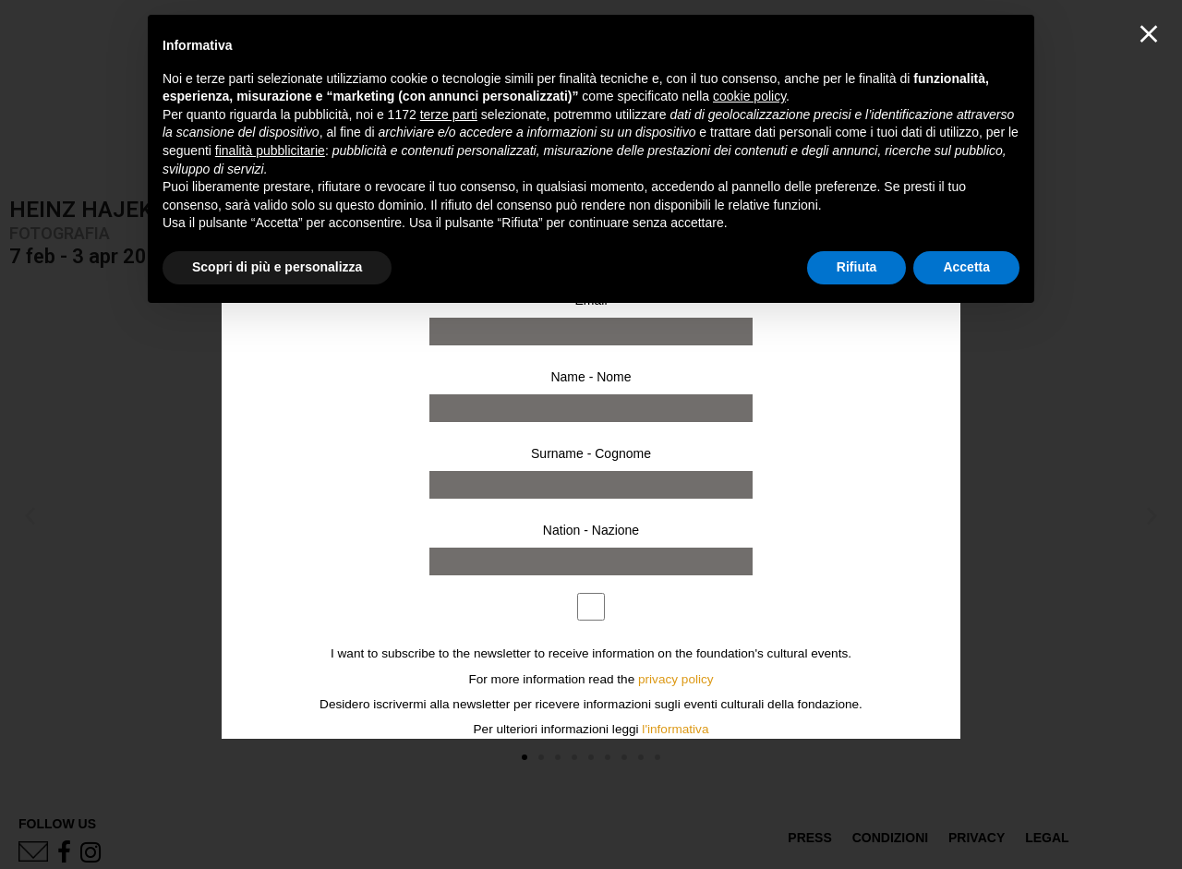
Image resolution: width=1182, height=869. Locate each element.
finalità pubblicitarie (270, 150)
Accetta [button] (966, 266)
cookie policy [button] (749, 96)
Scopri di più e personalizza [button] (277, 266)
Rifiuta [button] (857, 266)
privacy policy (676, 679)
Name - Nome (590, 376)
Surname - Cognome (591, 453)
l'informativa (675, 729)
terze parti (448, 114)
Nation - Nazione (591, 530)
